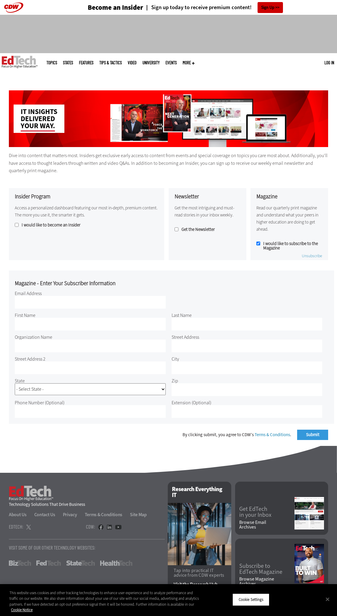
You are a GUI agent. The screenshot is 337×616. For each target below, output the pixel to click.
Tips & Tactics (110, 63)
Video (132, 63)
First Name (25, 315)
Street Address (185, 337)
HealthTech (116, 563)
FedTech (48, 563)
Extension (191, 403)
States (68, 63)
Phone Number (39, 403)
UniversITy (150, 63)
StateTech (80, 563)
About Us (18, 514)
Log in (329, 62)
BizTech (20, 563)
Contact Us (44, 514)
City (175, 359)
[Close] (327, 599)
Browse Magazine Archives (256, 581)
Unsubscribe (312, 256)
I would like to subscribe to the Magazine (290, 246)
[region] (168, 600)
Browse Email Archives (252, 524)
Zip (175, 381)
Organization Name (33, 337)
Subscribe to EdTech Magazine (260, 569)
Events (171, 63)
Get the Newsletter (198, 229)
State (20, 381)
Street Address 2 (30, 359)
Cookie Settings (251, 599)
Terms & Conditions (272, 435)
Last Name (182, 315)
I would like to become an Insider (51, 225)
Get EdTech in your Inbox (255, 512)
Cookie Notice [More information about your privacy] (21, 609)
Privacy (70, 514)
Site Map (138, 514)
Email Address (28, 293)
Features (86, 63)
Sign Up (267, 7)
